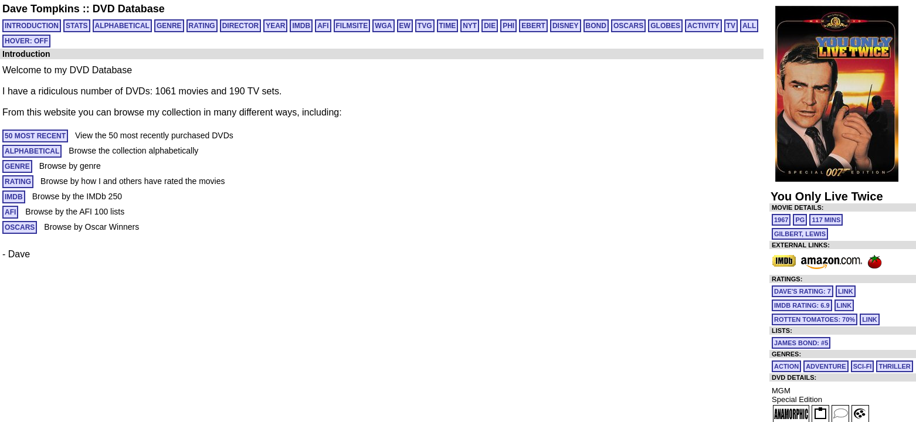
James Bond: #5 (801, 342)
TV (731, 26)
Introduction (32, 26)
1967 (781, 219)
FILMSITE (352, 26)
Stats (77, 26)
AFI (322, 26)
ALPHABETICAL (122, 26)
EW (404, 26)
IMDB (301, 26)
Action (786, 366)
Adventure (826, 366)
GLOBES (665, 26)
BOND (596, 26)
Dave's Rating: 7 (802, 291)
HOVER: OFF (26, 41)
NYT (470, 26)
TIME (447, 26)
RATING (202, 26)
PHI (508, 26)
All (749, 26)
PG (800, 219)
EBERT (533, 26)
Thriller (894, 366)
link (845, 291)
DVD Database (129, 9)
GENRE (169, 26)
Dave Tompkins (41, 9)
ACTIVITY (703, 26)
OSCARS (628, 26)
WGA (383, 26)
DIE (490, 26)
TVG (425, 26)
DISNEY (565, 26)
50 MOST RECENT (35, 136)
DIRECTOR (240, 26)
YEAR (275, 26)
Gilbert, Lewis (800, 233)
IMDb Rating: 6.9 (802, 305)
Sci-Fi (862, 366)
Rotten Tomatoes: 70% (814, 319)
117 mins (826, 219)
